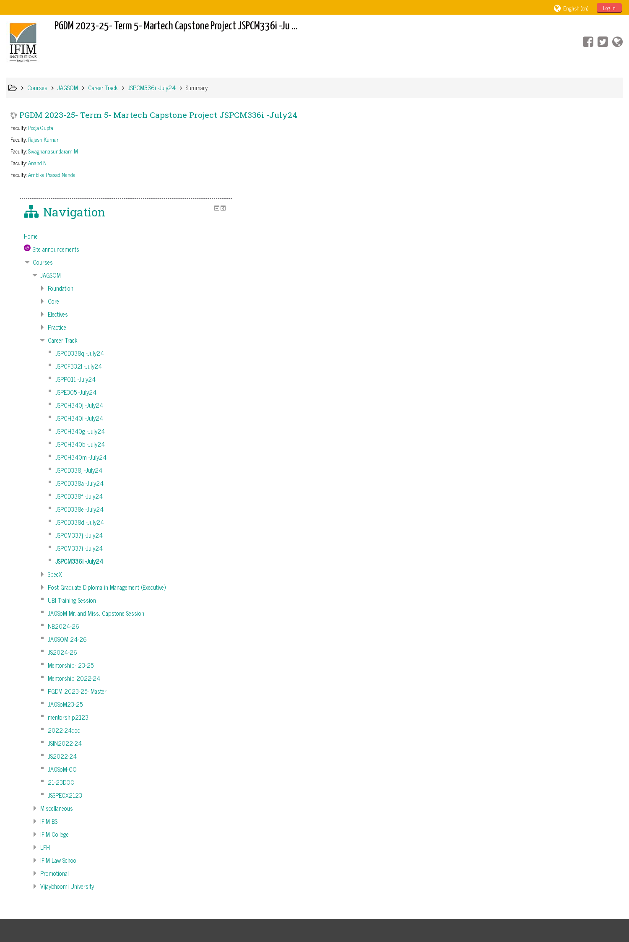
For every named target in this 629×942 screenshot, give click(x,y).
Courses (504, 166)
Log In (609, 7)
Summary (197, 88)
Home (492, 140)
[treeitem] (552, 140)
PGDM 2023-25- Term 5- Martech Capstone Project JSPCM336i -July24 (158, 115)
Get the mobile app (449, 909)
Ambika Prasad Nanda (51, 174)
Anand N (37, 163)
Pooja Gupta (40, 127)
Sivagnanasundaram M (53, 151)
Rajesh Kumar (43, 139)
